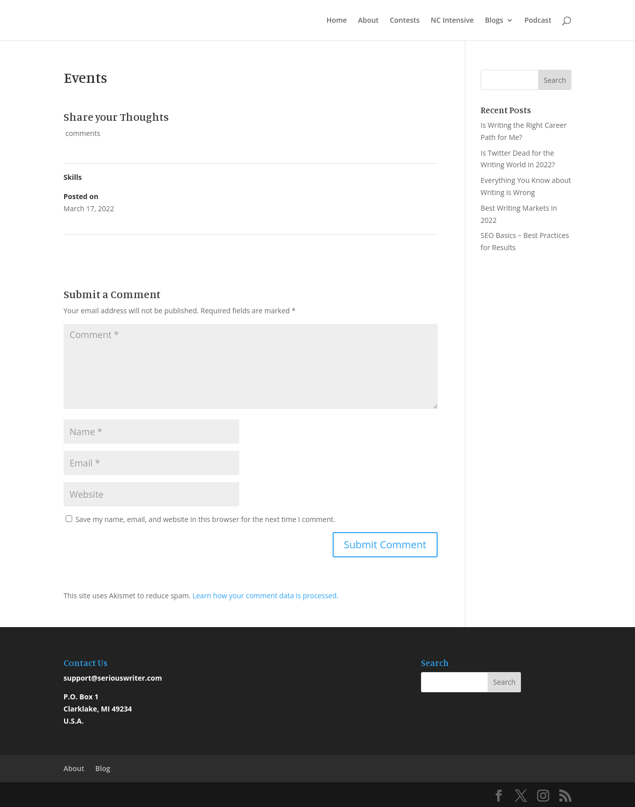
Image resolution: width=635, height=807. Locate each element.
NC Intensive (452, 21)
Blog (102, 768)
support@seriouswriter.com (113, 678)
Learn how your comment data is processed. (265, 595)
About (368, 21)
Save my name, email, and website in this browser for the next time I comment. (205, 519)
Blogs (494, 21)
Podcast (537, 21)
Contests (404, 21)
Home (337, 21)
